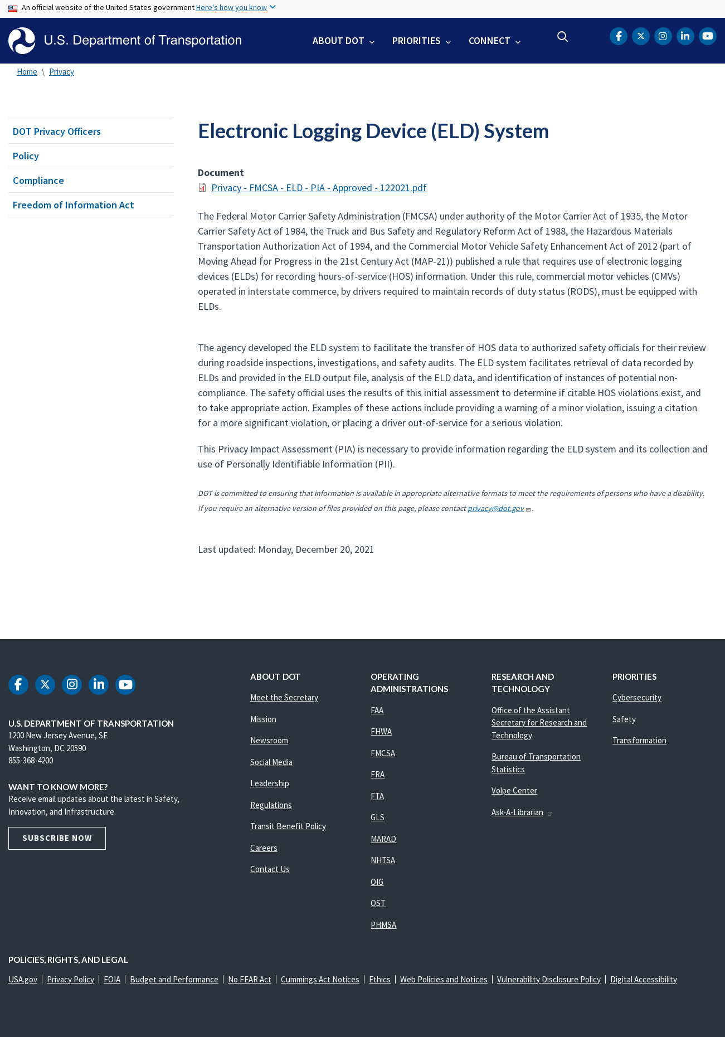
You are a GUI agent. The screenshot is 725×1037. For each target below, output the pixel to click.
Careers (264, 848)
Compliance (38, 180)
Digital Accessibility (643, 979)
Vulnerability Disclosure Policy (549, 979)
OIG (377, 882)
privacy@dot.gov (500, 508)
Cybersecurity (636, 697)
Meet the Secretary (284, 697)
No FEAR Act (249, 979)
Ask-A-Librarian (522, 812)
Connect (489, 40)
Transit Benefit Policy (288, 826)
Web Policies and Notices (444, 979)
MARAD (383, 839)
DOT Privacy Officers (57, 131)
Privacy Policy (70, 979)
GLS (378, 817)
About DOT (338, 40)
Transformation (639, 740)
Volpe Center (514, 790)
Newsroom (269, 740)
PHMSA (383, 924)
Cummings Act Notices (320, 979)
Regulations (271, 805)
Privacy (61, 71)
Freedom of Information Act (73, 204)
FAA (377, 710)
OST (378, 903)
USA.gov (22, 979)
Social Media (271, 762)
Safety (624, 719)
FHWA (381, 731)
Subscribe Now (57, 837)
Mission (263, 719)
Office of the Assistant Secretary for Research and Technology (539, 723)
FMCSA (383, 753)
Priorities (416, 40)
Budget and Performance (174, 979)
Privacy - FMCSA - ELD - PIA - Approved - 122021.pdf (319, 187)
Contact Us (270, 869)
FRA (378, 774)
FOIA (112, 979)
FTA (377, 796)
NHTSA (383, 860)
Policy (26, 155)
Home (27, 71)
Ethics (380, 979)
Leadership (269, 783)
